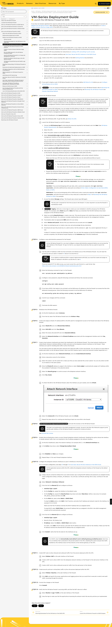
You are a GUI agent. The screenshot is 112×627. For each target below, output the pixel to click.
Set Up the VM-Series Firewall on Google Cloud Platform (12, 102)
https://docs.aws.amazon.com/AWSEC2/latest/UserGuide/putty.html (61, 266)
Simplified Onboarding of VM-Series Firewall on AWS (14, 65)
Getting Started (80, 57)
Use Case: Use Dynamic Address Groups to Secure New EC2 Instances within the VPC (13, 81)
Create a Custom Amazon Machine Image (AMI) (14, 50)
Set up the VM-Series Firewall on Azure (10, 97)
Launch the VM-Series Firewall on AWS (12, 44)
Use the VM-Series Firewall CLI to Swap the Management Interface (14, 56)
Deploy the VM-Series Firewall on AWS (12, 37)
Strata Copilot (104, 4)
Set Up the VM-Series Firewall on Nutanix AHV (12, 117)
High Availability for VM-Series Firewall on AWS (13, 73)
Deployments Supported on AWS (11, 35)
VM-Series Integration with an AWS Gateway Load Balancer (13, 70)
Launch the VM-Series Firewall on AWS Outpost (13, 47)
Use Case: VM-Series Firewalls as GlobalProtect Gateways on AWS (11, 84)
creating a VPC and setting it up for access (83, 51)
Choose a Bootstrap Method (50, 91)
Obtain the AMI (7, 39)
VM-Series (37, 11)
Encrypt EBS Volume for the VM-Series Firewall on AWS (13, 53)
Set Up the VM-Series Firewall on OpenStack (12, 99)
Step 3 (90, 194)
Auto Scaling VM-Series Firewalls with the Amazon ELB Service (13, 89)
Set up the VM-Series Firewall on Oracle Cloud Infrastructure (12, 107)
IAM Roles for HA (88, 82)
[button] (111, 502)
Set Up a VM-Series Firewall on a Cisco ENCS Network (12, 105)
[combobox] (13, 11)
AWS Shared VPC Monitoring (10, 75)
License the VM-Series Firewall (8, 22)
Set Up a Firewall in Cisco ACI (8, 113)
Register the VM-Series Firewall (40, 25)
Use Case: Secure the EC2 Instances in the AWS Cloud (14, 78)
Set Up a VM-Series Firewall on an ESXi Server (12, 24)
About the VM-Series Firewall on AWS (12, 33)
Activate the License (47, 433)
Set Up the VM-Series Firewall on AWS (10, 31)
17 (68, 464)
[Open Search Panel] (96, 3)
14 (62, 464)
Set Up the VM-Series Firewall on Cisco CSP (12, 115)
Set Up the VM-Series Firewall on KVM (10, 93)
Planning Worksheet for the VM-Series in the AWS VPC (14, 42)
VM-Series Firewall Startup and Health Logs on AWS (14, 62)
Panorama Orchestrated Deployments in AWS (14, 67)
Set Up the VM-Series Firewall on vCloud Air (12, 26)
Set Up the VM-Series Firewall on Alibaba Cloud (13, 112)
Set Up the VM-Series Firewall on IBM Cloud (12, 109)
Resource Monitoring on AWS (10, 86)
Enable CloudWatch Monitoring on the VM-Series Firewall (14, 59)
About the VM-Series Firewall (8, 20)
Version (3, 14)
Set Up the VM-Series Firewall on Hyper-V (11, 95)
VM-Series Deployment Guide (49, 11)
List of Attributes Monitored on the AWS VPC (14, 91)
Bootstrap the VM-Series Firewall (9, 119)
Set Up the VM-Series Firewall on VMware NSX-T (13, 29)
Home (32, 11)
